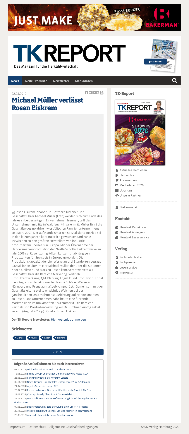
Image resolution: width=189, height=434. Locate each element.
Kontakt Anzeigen (132, 232)
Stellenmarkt (128, 207)
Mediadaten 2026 (132, 185)
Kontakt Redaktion (133, 227)
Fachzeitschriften (131, 257)
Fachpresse (127, 262)
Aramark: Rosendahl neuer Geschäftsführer (50, 415)
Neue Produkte (36, 81)
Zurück (57, 352)
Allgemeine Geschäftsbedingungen (73, 427)
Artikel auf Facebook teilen (87, 93)
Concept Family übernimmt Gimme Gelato (50, 394)
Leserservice (128, 267)
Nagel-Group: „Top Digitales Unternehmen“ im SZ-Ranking (58, 382)
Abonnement (129, 180)
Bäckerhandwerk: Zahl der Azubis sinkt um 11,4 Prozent (57, 406)
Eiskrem (61, 337)
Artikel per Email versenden (98, 93)
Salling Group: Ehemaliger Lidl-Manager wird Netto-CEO (57, 373)
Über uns (126, 190)
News (15, 81)
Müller (34, 337)
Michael (20, 337)
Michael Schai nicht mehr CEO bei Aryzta (49, 369)
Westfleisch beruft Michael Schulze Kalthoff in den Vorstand (59, 410)
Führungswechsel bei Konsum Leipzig (47, 377)
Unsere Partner (130, 195)
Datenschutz (37, 427)
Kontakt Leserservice (134, 237)
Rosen (47, 337)
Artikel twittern (90, 93)
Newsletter (61, 81)
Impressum (127, 272)
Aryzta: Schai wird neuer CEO (43, 386)
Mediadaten (84, 81)
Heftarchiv (127, 175)
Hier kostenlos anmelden (68, 319)
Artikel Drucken (102, 93)
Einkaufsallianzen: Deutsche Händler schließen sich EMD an (59, 390)
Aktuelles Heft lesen (133, 170)
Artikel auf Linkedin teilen (94, 93)
